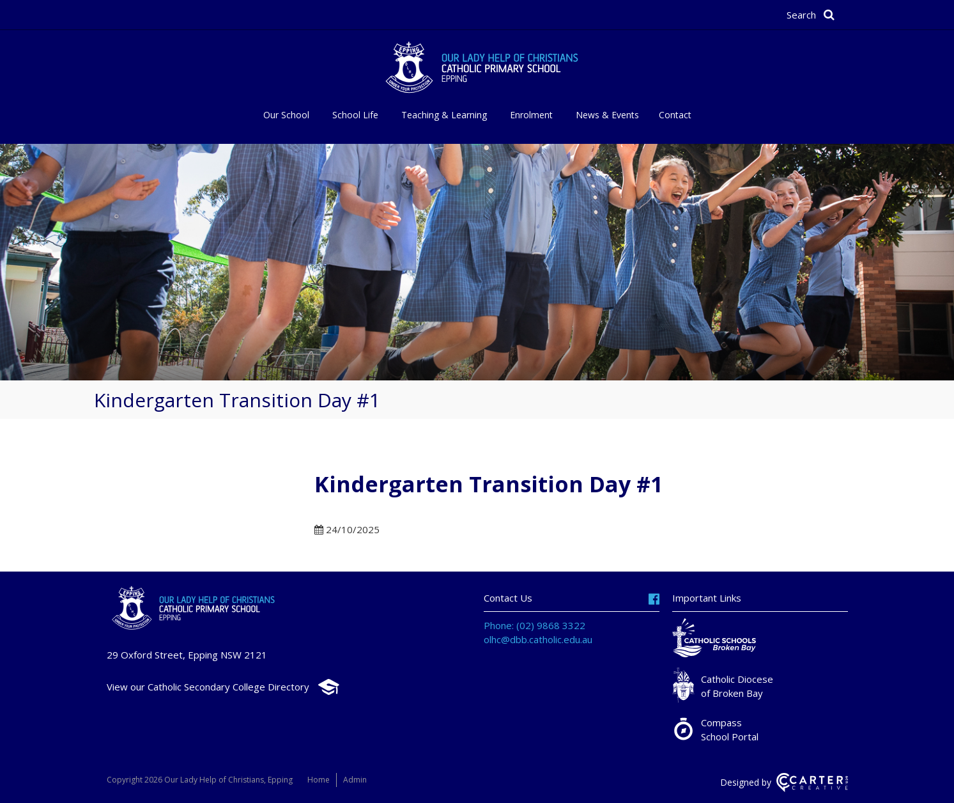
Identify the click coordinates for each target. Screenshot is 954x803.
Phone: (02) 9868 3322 (534, 625)
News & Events (607, 115)
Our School (286, 115)
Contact (675, 115)
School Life (355, 115)
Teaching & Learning (444, 115)
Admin (355, 779)
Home (318, 779)
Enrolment (531, 115)
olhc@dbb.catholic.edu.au (538, 639)
